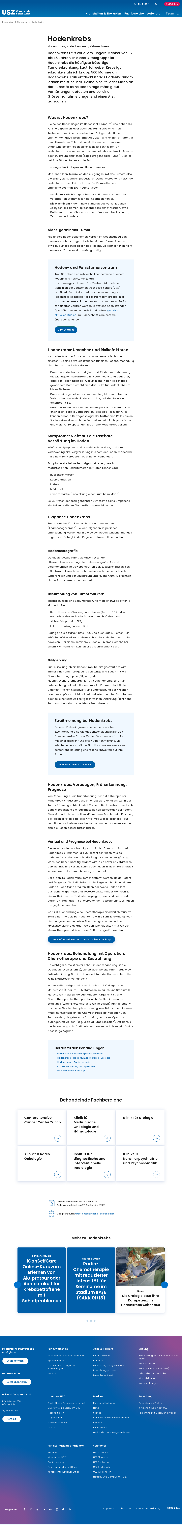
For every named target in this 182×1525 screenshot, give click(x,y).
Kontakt (11, 1420)
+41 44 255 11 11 (14, 1411)
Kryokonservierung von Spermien (76, 1067)
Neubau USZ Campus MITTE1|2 (110, 1477)
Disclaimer (126, 1509)
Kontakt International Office (63, 1472)
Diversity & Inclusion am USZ (64, 1408)
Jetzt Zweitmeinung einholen (75, 765)
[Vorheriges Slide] (17, 1286)
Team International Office (62, 1468)
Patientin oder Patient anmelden (66, 1356)
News (96, 1408)
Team (170, 13)
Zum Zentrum (66, 330)
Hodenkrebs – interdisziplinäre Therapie (80, 1054)
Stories (97, 1413)
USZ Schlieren (101, 1463)
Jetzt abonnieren (17, 1382)
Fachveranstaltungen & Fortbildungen (61, 1368)
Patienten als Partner (151, 1404)
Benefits (98, 1361)
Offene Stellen (101, 1356)
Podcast (98, 1423)
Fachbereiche (134, 13)
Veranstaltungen (148, 1384)
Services (52, 1453)
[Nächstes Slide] (164, 1286)
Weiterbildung (147, 1379)
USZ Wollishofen (102, 1472)
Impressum (109, 1509)
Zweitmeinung (56, 1463)
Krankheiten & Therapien (103, 13)
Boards (52, 1374)
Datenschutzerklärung (147, 1509)
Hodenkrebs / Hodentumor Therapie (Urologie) (84, 1058)
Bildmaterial (100, 1428)
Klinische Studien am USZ (153, 1408)
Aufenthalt (155, 13)
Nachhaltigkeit (56, 1413)
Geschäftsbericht (58, 1423)
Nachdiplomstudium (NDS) (154, 1369)
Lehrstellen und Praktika (152, 1374)
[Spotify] (70, 1510)
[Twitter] (31, 1510)
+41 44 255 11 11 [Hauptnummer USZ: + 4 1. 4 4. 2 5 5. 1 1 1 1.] (142, 4)
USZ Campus (100, 1453)
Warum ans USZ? (57, 1458)
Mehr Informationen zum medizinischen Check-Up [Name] (81, 940)
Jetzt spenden (15, 1361)
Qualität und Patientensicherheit (66, 1404)
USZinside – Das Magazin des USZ (112, 1433)
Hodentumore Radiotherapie (74, 1063)
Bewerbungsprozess (105, 1371)
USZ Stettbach (101, 1468)
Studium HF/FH (147, 1364)
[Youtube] (50, 1510)
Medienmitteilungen (104, 1404)
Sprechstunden (56, 1361)
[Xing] (37, 1510)
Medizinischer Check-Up (71, 1071)
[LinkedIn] (44, 1510)
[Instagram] (57, 1510)
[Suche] (178, 14)
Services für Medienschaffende (111, 1418)
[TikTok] (63, 1510)
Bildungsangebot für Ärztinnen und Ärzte (158, 1358)
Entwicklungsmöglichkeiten (108, 1366)
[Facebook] (24, 1510)
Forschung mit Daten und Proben (158, 1413)
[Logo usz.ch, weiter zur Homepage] (16, 13)
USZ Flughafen (101, 1458)
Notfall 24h (172, 4)
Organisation (55, 1418)
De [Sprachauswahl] (158, 4)
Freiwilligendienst (103, 1376)
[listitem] (41, 1128)
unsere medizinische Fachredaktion (94, 1214)
